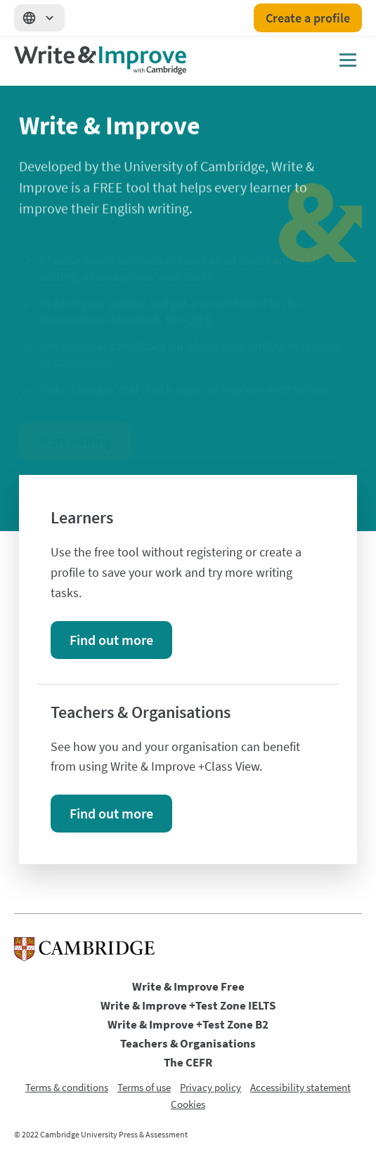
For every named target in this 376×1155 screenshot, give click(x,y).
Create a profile (308, 18)
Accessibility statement (300, 1087)
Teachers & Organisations (188, 1043)
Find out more (111, 639)
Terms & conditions (66, 1087)
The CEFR (188, 1062)
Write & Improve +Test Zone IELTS (188, 1005)
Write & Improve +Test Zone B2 (188, 1024)
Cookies (188, 1104)
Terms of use (144, 1087)
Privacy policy (210, 1087)
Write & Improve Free (188, 986)
